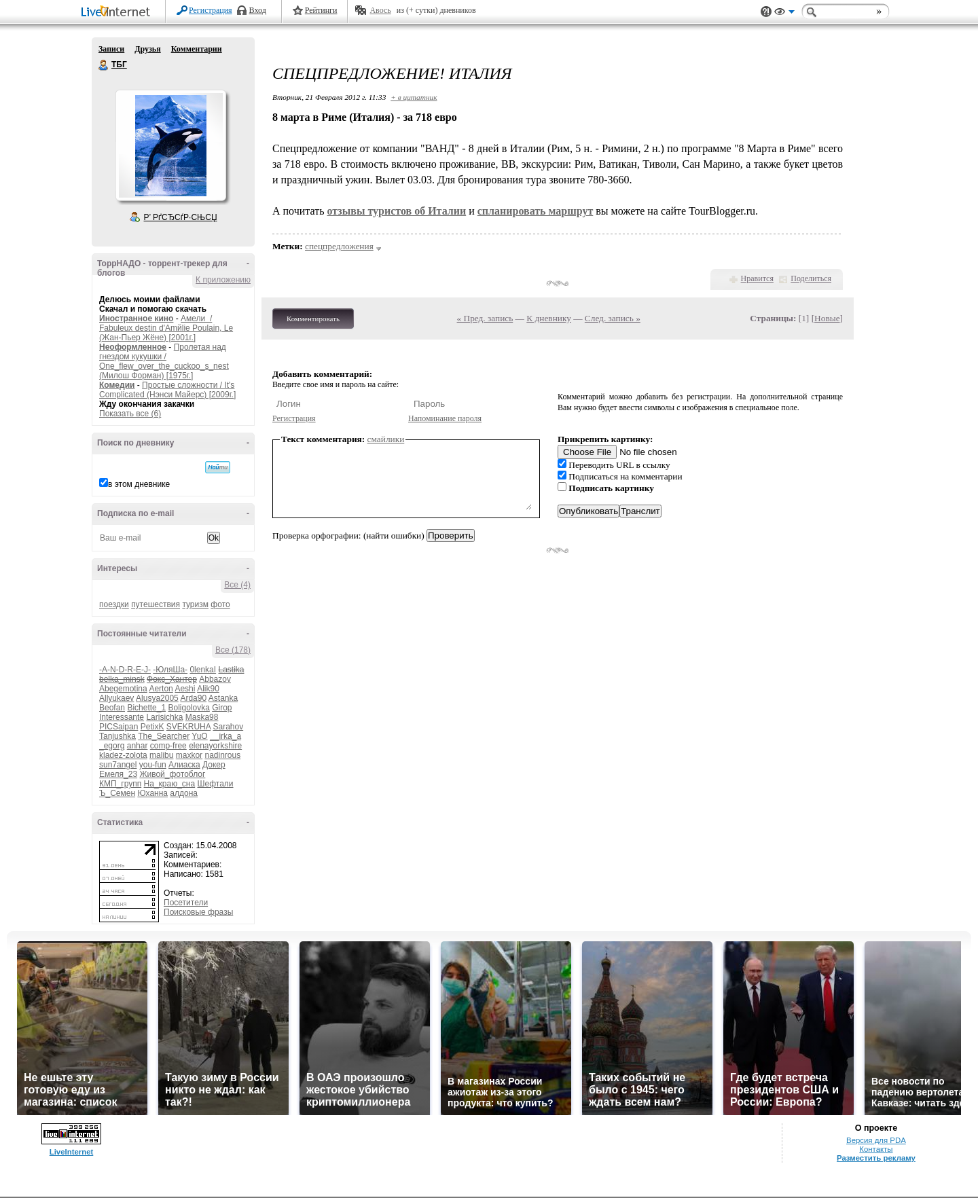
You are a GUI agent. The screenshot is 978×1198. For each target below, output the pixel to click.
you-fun (152, 764)
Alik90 (208, 688)
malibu (161, 755)
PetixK (152, 726)
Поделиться (811, 278)
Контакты (875, 1149)
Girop (222, 707)
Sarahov (228, 726)
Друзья (147, 49)
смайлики (386, 439)
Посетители (186, 902)
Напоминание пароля (445, 418)
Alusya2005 (157, 698)
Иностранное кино (136, 318)
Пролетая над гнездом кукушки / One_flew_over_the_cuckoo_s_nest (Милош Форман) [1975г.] (164, 361)
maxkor (189, 755)
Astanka (223, 698)
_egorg (111, 745)
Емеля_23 (118, 774)
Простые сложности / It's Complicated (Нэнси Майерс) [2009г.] (167, 389)
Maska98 (202, 717)
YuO (199, 736)
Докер (213, 764)
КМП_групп (120, 783)
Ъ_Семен (117, 793)
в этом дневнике (139, 484)
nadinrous (222, 755)
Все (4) (237, 584)
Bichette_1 (146, 707)
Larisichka (164, 717)
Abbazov (215, 679)
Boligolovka (188, 707)
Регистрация (210, 10)
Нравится (757, 278)
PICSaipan (118, 726)
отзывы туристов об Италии (396, 211)
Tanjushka (117, 736)
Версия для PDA (876, 1140)
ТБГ (103, 65)
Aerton (161, 688)
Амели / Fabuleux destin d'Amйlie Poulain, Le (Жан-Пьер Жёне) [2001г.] (166, 328)
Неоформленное (132, 347)
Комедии (116, 385)
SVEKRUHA (188, 726)
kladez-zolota (123, 755)
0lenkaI (202, 669)
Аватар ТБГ (170, 145)
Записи (111, 49)
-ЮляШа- (170, 669)
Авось (380, 10)
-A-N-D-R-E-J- (125, 669)
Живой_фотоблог (172, 774)
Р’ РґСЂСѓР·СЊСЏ (180, 217)
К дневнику (548, 318)
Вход (257, 10)
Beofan (112, 707)
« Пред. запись (485, 318)
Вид (784, 13)
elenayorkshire (215, 745)
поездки (114, 604)
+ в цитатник (414, 97)
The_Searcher (163, 736)
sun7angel (118, 764)
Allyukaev (116, 698)
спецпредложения (339, 246)
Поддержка (766, 12)
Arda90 (193, 698)
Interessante (121, 717)
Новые (826, 318)
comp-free (168, 745)
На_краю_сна (170, 783)
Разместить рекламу (876, 1158)
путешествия (155, 604)
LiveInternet (118, 12)
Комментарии (196, 49)
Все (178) (233, 650)
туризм (195, 604)
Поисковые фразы (198, 912)
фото (220, 604)
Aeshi (185, 688)
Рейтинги (321, 10)
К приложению (223, 280)
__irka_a (225, 736)
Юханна (152, 793)
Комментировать (313, 318)
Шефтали (215, 783)
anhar (137, 745)
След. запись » (612, 318)
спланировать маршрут (535, 211)
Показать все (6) (130, 413)
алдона (184, 793)
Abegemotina (123, 688)
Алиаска (184, 764)
